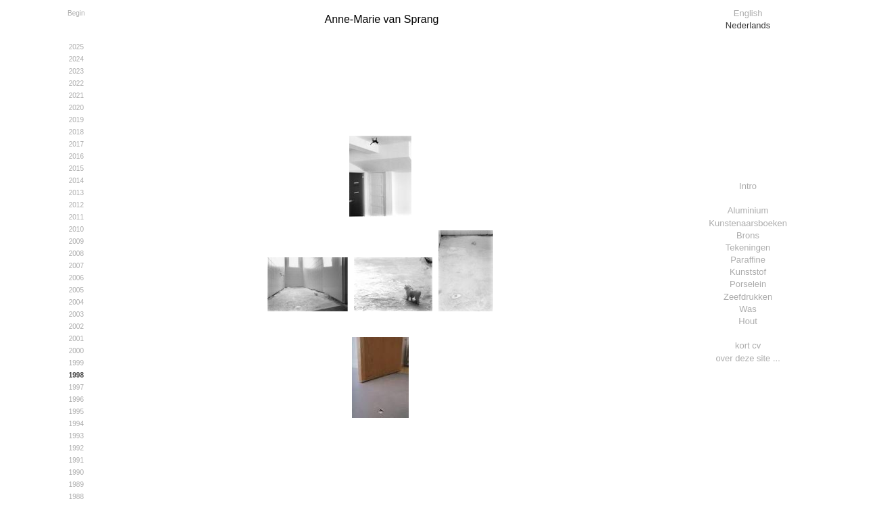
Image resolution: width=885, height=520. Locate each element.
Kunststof (748, 272)
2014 (76, 180)
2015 (76, 168)
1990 (76, 472)
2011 (76, 217)
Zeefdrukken (748, 297)
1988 (76, 496)
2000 (76, 351)
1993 (76, 436)
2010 (76, 229)
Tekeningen (748, 247)
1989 (76, 484)
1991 (76, 460)
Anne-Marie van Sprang (381, 19)
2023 (76, 71)
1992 (76, 448)
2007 (76, 265)
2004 (76, 302)
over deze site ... (747, 358)
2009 (76, 241)
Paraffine (747, 260)
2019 (76, 120)
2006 (76, 278)
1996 (76, 399)
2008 (76, 253)
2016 (76, 156)
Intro (748, 186)
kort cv (748, 345)
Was (748, 309)
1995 (76, 411)
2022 (76, 83)
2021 (76, 95)
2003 (76, 314)
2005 (76, 290)
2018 (76, 132)
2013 (76, 193)
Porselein (748, 284)
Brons (747, 235)
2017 (76, 144)
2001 (76, 338)
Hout (747, 321)
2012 (76, 205)
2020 (76, 107)
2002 (76, 326)
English (748, 13)
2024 (76, 59)
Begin (76, 13)
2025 (76, 47)
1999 (76, 363)
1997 (76, 387)
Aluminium (748, 210)
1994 (76, 423)
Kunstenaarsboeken (748, 223)
